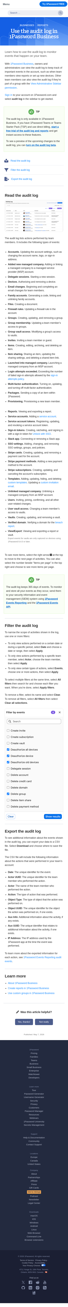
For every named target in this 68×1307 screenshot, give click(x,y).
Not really (44, 1026)
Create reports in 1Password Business (28, 992)
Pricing (34, 1057)
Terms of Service (27, 1264)
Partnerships (34, 1181)
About (34, 1178)
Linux (34, 1233)
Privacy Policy (41, 1264)
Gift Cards (34, 1192)
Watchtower (34, 1078)
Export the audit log (18, 183)
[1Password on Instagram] (37, 1292)
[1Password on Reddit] (37, 1287)
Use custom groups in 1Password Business (31, 997)
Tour (34, 1094)
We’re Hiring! (34, 1196)
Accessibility (40, 1267)
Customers (34, 1111)
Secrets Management (34, 1129)
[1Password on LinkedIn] (30, 1292)
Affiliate (34, 1185)
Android (34, 1230)
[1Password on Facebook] (30, 1287)
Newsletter (34, 1203)
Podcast (34, 1200)
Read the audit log (18, 165)
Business (34, 1067)
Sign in (8, 95)
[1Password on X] (23, 1287)
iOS (34, 1223)
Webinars (33, 1122)
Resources (34, 1118)
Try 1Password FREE (53, 4)
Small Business (34, 1071)
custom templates (17, 486)
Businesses (27, 25)
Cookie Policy (27, 1267)
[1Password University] (34, 1298)
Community (34, 1145)
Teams (34, 1064)
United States (34, 1168)
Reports (42, 25)
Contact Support (34, 1148)
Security (34, 1104)
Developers (34, 1081)
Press (34, 1188)
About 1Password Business (22, 987)
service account (47, 420)
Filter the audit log (17, 174)
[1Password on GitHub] (23, 1292)
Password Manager (34, 1115)
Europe (34, 1161)
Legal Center (34, 1207)
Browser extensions (34, 1244)
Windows (34, 1226)
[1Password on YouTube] (44, 1287)
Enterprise (34, 1074)
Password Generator (34, 1098)
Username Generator (34, 1101)
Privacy (33, 1108)
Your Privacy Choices (34, 1269)
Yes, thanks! (24, 1026)
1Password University (34, 1125)
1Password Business (21, 63)
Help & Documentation (34, 1141)
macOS (34, 1219)
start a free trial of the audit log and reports (32, 130)
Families (34, 1061)
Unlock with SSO (42, 437)
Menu (6, 4)
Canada (34, 1164)
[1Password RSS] (44, 1292)
